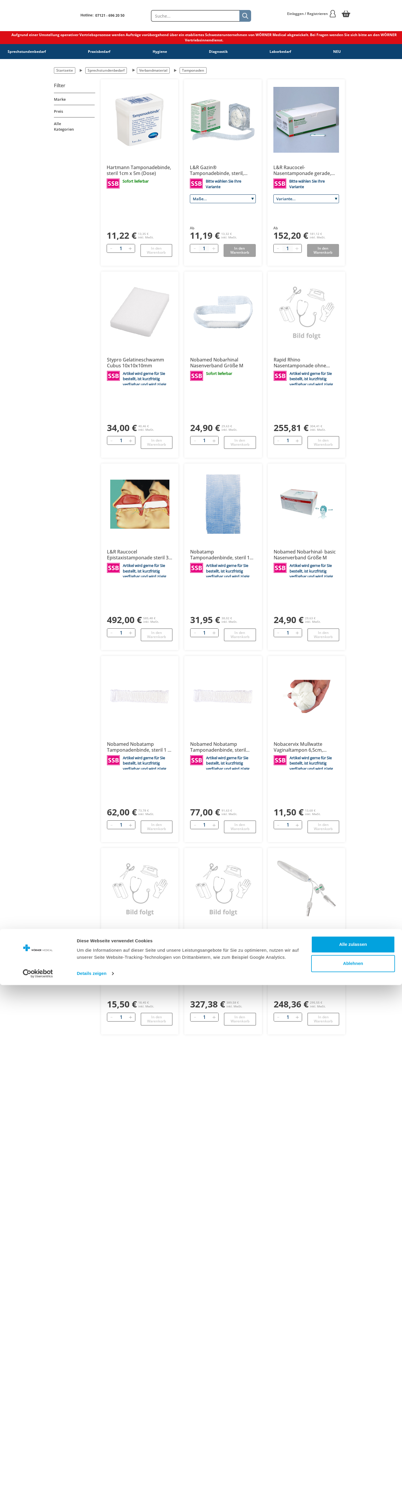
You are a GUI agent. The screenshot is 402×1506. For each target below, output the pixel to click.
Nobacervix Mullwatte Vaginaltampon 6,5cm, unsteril (298, 747)
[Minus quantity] (194, 248)
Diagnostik (218, 51)
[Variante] (306, 198)
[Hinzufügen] (130, 248)
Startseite (64, 70)
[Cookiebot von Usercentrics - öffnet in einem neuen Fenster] (38, 1494)
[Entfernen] (111, 248)
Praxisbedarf (99, 51)
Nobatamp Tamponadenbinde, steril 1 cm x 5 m (220, 555)
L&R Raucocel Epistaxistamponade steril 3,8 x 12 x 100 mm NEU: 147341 (139, 555)
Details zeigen (91, 1494)
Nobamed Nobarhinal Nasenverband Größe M (216, 362)
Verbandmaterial (153, 70)
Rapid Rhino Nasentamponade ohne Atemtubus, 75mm (300, 939)
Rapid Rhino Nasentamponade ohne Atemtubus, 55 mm (300, 362)
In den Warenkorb (156, 250)
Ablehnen (353, 1484)
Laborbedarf (280, 51)
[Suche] (245, 16)
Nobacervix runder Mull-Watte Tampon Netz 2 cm (135, 939)
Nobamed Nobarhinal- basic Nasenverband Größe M (305, 555)
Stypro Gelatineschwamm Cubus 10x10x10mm (135, 362)
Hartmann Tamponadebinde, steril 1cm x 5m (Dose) (139, 170)
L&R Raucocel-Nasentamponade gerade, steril (302, 170)
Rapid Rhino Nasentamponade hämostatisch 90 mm (213, 939)
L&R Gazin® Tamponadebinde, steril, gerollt (217, 170)
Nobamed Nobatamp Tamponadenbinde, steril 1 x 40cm (138, 747)
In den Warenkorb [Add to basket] (239, 250)
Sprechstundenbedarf (27, 51)
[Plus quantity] (213, 248)
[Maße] (222, 198)
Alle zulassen (353, 1465)
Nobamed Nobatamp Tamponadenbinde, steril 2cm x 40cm (218, 747)
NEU (337, 51)
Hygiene (160, 51)
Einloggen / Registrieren (311, 13)
